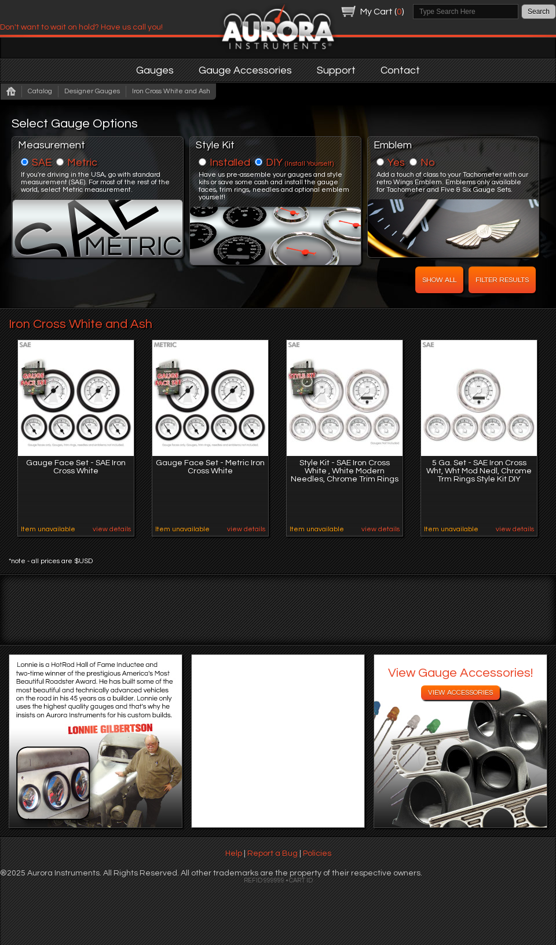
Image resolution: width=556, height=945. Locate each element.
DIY (300, 162)
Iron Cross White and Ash (171, 91)
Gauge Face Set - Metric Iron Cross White (210, 467)
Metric (82, 162)
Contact (400, 70)
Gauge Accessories (245, 70)
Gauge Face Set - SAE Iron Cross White (76, 467)
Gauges (155, 70)
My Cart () (382, 11)
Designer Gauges (92, 91)
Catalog (40, 91)
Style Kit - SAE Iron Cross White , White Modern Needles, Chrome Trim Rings (344, 471)
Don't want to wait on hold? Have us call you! (81, 27)
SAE (42, 162)
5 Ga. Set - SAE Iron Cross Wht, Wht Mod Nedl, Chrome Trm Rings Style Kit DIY (479, 471)
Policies (317, 853)
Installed (230, 162)
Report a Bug (272, 853)
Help (233, 853)
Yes (396, 162)
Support (336, 70)
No (427, 162)
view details (112, 529)
